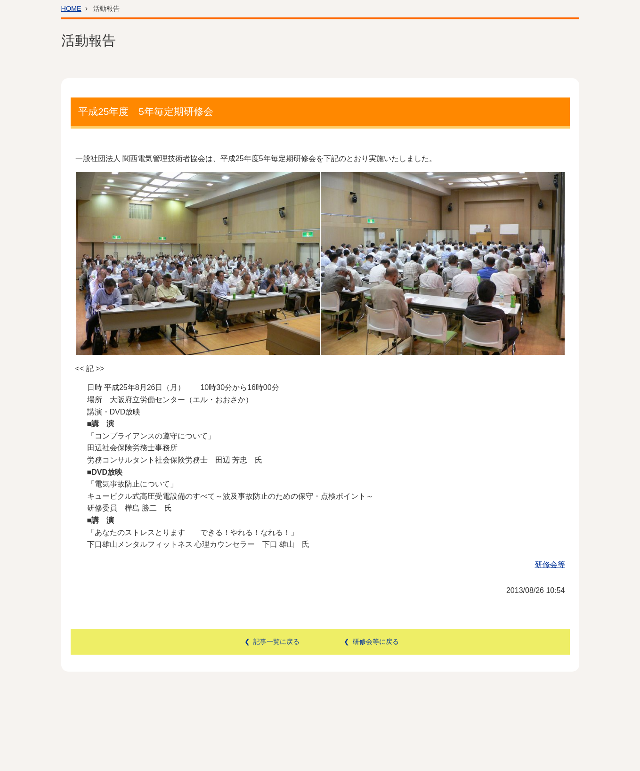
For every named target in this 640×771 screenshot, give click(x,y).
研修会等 (550, 564)
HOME (71, 8)
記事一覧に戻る (276, 641)
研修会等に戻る (376, 641)
